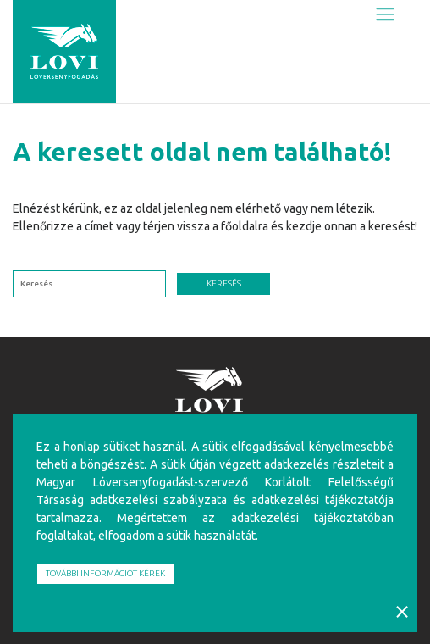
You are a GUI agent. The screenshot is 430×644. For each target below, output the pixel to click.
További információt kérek (105, 573)
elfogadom (126, 535)
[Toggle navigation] (385, 14)
